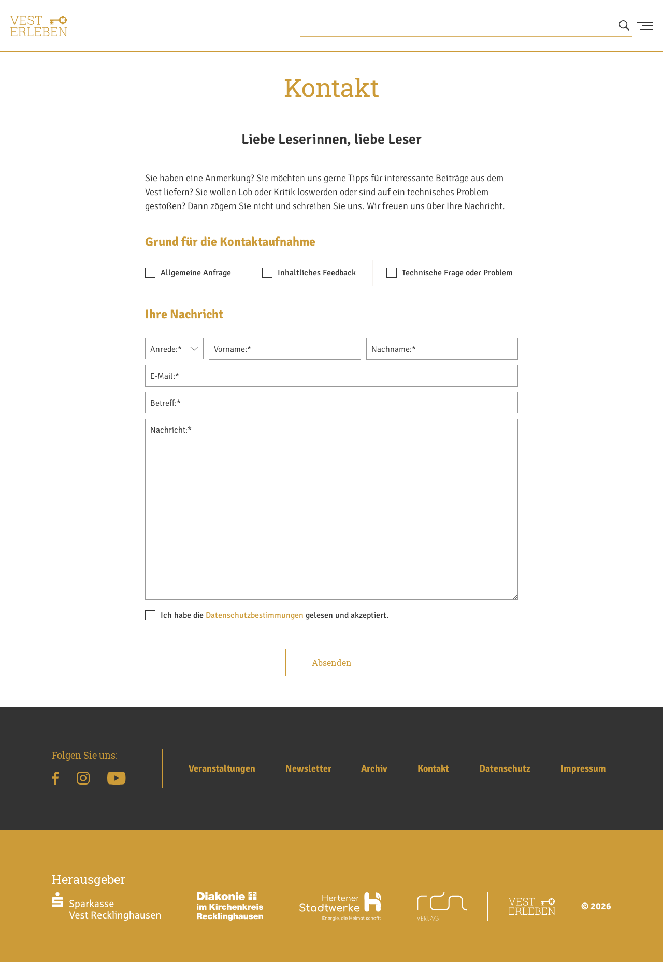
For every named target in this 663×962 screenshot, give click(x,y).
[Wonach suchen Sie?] (466, 26)
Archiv (374, 768)
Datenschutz (504, 768)
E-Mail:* (164, 376)
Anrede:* (166, 349)
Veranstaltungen (222, 768)
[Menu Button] (645, 26)
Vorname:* (232, 349)
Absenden (332, 662)
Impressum (583, 768)
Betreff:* (165, 403)
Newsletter (308, 768)
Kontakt (433, 768)
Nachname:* (393, 349)
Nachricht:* (171, 430)
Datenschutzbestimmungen (255, 615)
